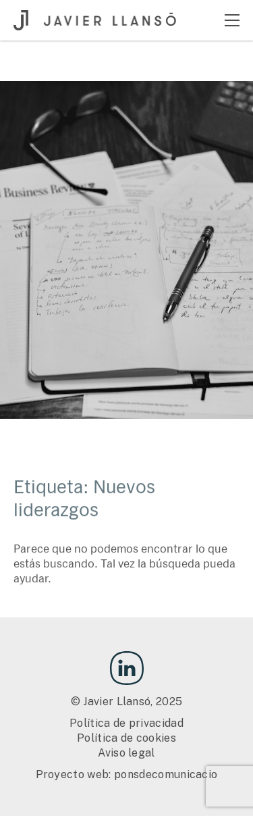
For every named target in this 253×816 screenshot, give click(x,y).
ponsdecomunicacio (165, 774)
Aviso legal (126, 752)
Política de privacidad (126, 723)
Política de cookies (126, 738)
